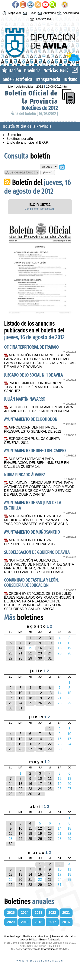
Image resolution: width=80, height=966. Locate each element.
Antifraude (46, 13)
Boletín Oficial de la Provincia (31, 97)
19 (40, 698)
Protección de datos (63, 936)
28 (20, 658)
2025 (11, 912)
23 (40, 653)
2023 (38, 912)
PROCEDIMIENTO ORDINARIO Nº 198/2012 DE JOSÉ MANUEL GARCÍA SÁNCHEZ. (33, 387)
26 (40, 703)
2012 (39, 86)
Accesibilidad (67, 13)
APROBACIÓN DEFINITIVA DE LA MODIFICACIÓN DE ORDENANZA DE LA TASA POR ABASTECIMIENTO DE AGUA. (36, 520)
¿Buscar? (47, 172)
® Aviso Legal (13, 936)
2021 (66, 912)
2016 (66, 922)
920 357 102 (40, 19)
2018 (38, 922)
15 (50, 739)
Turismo (70, 79)
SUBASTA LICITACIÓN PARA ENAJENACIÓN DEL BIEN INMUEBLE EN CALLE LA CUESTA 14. (36, 463)
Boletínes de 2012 (39, 108)
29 (30, 658)
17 (50, 648)
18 (30, 698)
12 (40, 693)
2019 (25, 922)
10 (50, 643)
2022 (52, 912)
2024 (25, 912)
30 (40, 658)
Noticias (51, 71)
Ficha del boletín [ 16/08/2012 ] (34, 113)
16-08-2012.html (57, 86)
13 (11, 648)
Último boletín (16, 135)
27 (11, 658)
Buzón (29, 13)
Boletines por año (19, 138)
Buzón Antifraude (49, 939)
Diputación (11, 71)
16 (40, 648)
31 (50, 658)
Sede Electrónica (17, 79)
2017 (52, 922)
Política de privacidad (36, 936)
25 (30, 703)
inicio (9, 86)
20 (11, 653)
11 (30, 693)
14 (20, 648)
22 (30, 653)
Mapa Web (11, 13)
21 (20, 653)
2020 (11, 922)
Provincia (32, 71)
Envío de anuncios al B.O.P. (27, 142)
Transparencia (47, 79)
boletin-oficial (24, 86)
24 (50, 653)
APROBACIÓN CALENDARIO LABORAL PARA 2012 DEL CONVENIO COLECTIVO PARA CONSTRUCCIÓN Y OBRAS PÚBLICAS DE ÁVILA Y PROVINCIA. (40, 361)
